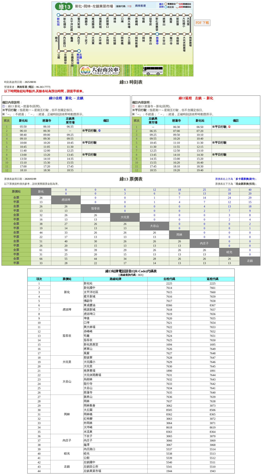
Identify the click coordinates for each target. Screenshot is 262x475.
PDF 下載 (202, 23)
